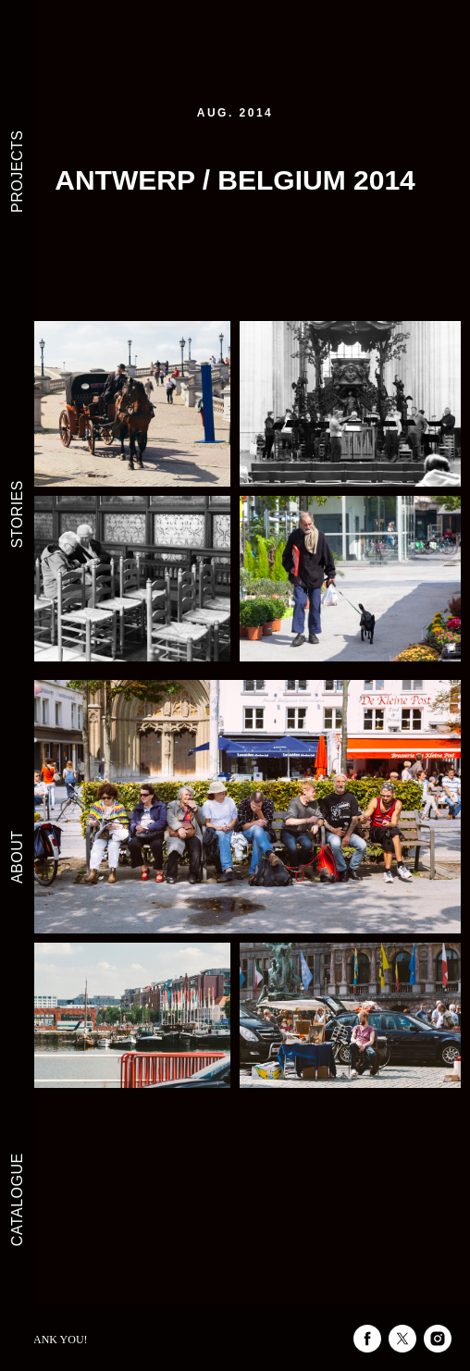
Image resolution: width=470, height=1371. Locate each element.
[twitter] (402, 1338)
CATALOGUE (17, 1199)
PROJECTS (17, 171)
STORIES (17, 514)
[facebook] (367, 1338)
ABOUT (17, 856)
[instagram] (437, 1338)
